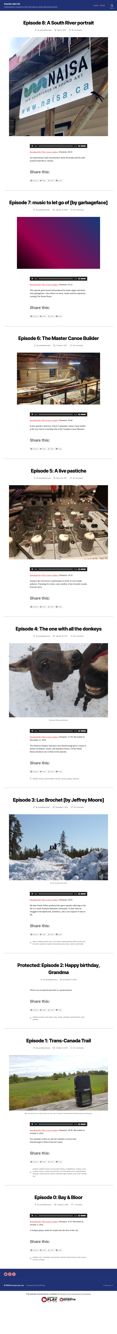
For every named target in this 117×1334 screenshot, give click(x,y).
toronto (35, 1288)
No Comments (77, 30)
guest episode (67, 970)
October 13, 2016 (61, 1077)
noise (79, 1286)
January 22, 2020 (61, 217)
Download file (36, 152)
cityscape (46, 1286)
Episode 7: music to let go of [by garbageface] (58, 205)
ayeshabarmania (45, 30)
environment (59, 1200)
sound (84, 1286)
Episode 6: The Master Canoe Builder (58, 348)
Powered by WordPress (36, 1314)
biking (63, 1198)
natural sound (55, 1202)
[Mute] (79, 146)
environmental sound (72, 1200)
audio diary (49, 1046)
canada (79, 1198)
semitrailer (81, 973)
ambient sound (42, 970)
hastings (46, 1202)
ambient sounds (38, 800)
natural (63, 1286)
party (83, 1046)
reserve (73, 973)
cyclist (45, 1200)
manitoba (42, 973)
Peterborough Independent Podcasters (75, 1323)
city (40, 1286)
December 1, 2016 (61, 836)
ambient (36, 1198)
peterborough (72, 1202)
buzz (51, 970)
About (102, 5)
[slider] (56, 146)
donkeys (76, 800)
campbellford (71, 1198)
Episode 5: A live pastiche (58, 485)
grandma (66, 1046)
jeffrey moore (78, 970)
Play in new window (51, 152)
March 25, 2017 (61, 493)
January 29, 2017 (61, 658)
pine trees (66, 973)
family (60, 1046)
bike (58, 1198)
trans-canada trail (42, 1205)
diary (55, 1046)
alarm (35, 970)
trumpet (42, 1288)
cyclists (51, 1200)
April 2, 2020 (62, 30)
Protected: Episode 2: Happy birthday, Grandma (58, 997)
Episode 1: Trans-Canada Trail (58, 1069)
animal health (50, 800)
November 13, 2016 (70, 1008)
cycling (39, 1200)
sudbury (35, 1048)
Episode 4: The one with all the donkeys (58, 646)
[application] (58, 146)
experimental (37, 1202)
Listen (95, 5)
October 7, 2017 (62, 360)
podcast (80, 1202)
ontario (63, 1202)
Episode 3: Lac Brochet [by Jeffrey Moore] (58, 824)
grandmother (75, 1046)
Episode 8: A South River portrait (58, 22)
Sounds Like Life (12, 4)
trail (34, 1205)
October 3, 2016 (63, 1233)
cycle (35, 1200)
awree (64, 800)
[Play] (32, 146)
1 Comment (78, 1233)
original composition (54, 973)
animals (58, 800)
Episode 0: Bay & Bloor (58, 1225)
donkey (69, 800)
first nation (57, 970)
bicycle (53, 1198)
